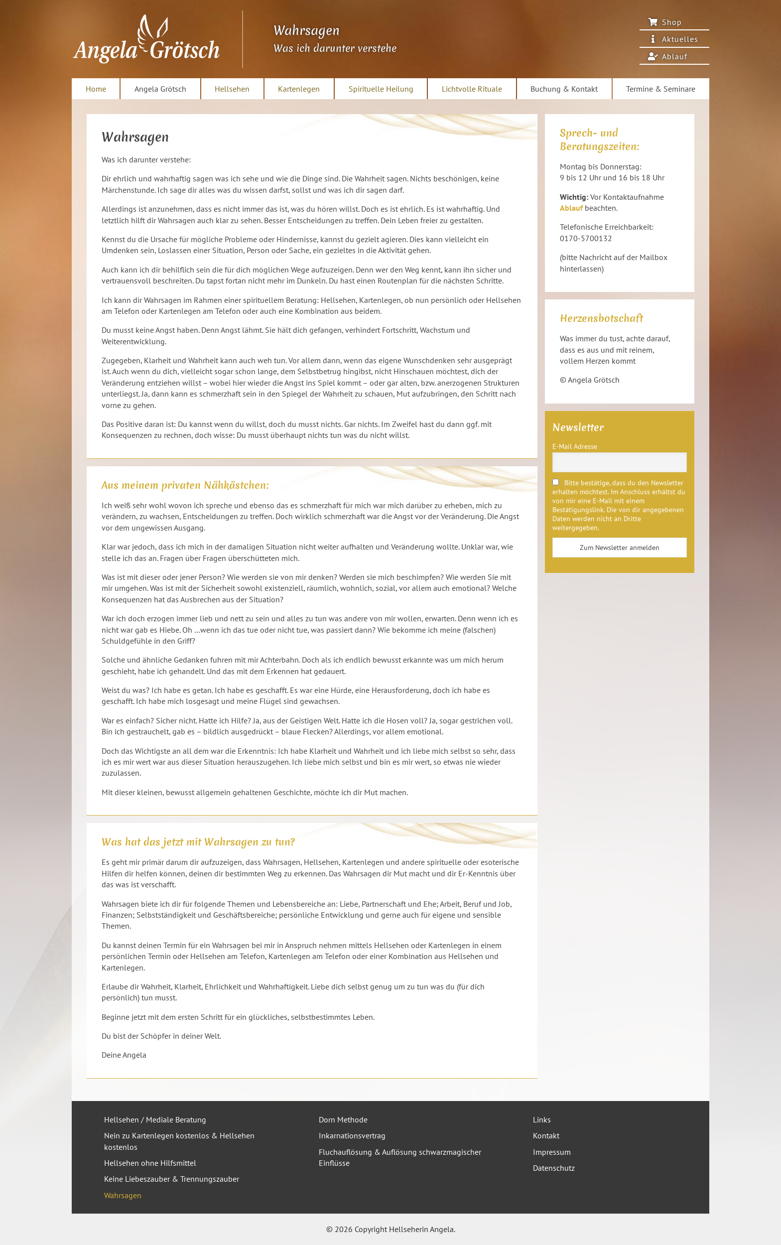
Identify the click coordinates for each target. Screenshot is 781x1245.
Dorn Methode (343, 1119)
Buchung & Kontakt (564, 89)
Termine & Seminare (660, 89)
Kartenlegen (299, 89)
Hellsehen (232, 89)
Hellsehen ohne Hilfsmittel (150, 1163)
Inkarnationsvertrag (352, 1135)
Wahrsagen (122, 1195)
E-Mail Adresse (574, 446)
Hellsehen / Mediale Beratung (155, 1119)
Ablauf (674, 56)
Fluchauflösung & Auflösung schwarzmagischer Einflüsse (400, 1157)
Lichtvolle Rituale (472, 89)
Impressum (552, 1152)
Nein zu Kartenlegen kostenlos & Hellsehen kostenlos (179, 1140)
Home (96, 89)
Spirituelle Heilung (381, 89)
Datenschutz (554, 1168)
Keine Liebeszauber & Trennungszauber (171, 1179)
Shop (672, 22)
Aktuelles (680, 39)
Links (542, 1119)
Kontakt (546, 1135)
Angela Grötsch (160, 89)
